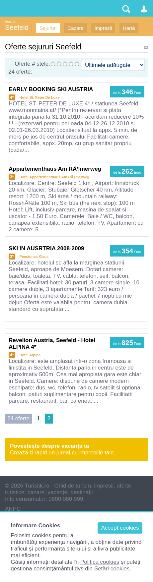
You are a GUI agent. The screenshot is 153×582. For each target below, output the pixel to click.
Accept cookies (120, 528)
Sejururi (48, 28)
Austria (10, 22)
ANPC (13, 509)
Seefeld (17, 27)
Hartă (129, 28)
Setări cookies (112, 568)
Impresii (103, 28)
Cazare (75, 28)
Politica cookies (99, 562)
